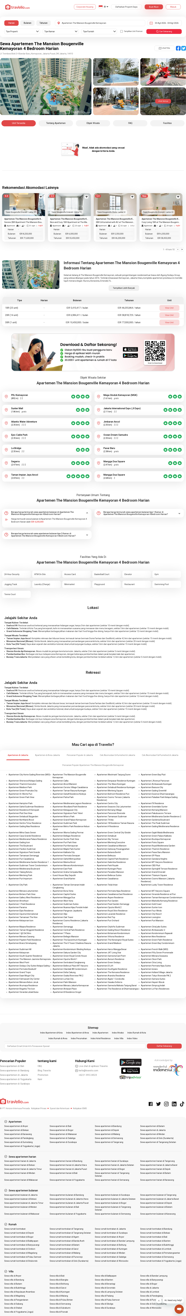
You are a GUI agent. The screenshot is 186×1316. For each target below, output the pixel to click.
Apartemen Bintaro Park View (22, 894)
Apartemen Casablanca (107, 878)
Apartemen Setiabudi (106, 836)
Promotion (43, 1075)
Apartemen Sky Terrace (107, 839)
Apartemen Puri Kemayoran (65, 846)
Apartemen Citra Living (151, 962)
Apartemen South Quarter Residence (25, 956)
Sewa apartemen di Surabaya (15, 1083)
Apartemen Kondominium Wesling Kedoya (72, 949)
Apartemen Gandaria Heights (154, 859)
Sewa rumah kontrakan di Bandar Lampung (114, 1241)
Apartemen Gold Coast (151, 904)
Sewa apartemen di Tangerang (109, 1142)
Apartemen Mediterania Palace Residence (28, 839)
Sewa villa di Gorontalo (105, 1288)
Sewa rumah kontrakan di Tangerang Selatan (70, 1233)
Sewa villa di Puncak (59, 1312)
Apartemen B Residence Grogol (67, 992)
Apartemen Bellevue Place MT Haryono (70, 966)
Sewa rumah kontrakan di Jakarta (110, 1229)
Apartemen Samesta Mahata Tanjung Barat (117, 985)
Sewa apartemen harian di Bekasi (19, 1165)
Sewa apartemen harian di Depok (155, 1169)
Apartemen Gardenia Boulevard (155, 820)
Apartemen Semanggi (63, 927)
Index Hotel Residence (101, 1038)
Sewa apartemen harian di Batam (155, 1173)
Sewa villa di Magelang (14, 1296)
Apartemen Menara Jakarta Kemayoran (71, 985)
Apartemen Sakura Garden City (67, 952)
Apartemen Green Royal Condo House (70, 956)
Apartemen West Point (19, 962)
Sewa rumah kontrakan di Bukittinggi (157, 1245)
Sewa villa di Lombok (149, 1292)
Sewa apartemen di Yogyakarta (15, 1079)
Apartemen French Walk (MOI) (154, 949)
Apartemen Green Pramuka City (23, 790)
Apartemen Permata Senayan (66, 855)
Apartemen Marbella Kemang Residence (159, 901)
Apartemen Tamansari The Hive (23, 917)
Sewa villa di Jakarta (149, 1288)
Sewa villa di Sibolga (104, 1304)
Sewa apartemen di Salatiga (62, 1138)
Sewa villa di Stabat (13, 1308)
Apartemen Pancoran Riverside (111, 813)
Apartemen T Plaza (61, 933)
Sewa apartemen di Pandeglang (18, 1138)
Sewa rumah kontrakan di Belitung (110, 1245)
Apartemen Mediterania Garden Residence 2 (161, 816)
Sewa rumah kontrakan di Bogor (18, 1237)
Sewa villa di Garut (58, 1288)
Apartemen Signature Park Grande (24, 852)
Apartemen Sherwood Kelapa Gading (25, 781)
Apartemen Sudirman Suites (66, 904)
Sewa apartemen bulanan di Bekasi (20, 1199)
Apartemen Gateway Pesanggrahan (113, 849)
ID (105, 6)
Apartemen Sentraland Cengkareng (69, 962)
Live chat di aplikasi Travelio (91, 1066)
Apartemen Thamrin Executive (22, 784)
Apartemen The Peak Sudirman (155, 823)
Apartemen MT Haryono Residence (157, 862)
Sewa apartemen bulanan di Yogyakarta (68, 1214)
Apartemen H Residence (108, 826)
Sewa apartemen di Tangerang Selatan (158, 1142)
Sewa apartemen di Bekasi (16, 1130)
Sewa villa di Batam (13, 1284)
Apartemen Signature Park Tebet (68, 813)
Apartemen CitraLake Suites (154, 927)
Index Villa (118, 1038)
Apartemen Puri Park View (65, 842)
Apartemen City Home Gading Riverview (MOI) (29, 774)
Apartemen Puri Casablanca (21, 859)
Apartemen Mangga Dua (64, 897)
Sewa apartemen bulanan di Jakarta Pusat (69, 1203)
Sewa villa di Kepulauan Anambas (19, 1292)
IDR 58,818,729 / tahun (129, 315)
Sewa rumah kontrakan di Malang (65, 1253)
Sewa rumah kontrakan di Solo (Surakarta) (69, 1261)
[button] (46, 513)
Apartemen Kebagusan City (65, 810)
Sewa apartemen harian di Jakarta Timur (23, 1169)
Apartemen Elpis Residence (21, 911)
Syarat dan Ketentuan (60, 1108)
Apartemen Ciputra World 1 (65, 959)
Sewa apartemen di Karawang (18, 1134)
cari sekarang (164, 31)
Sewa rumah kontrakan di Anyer (109, 1237)
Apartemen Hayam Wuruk (152, 982)
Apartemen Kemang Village (109, 810)
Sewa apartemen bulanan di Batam (156, 1207)
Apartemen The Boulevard (21, 846)
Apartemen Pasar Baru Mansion (155, 852)
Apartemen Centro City (107, 803)
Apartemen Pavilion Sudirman (22, 849)
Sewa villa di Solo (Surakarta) (153, 1304)
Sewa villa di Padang (104, 1296)
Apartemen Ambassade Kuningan (156, 784)
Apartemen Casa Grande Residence (25, 836)
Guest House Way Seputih (64, 875)
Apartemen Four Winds (151, 911)
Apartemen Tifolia (105, 820)
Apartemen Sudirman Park (65, 823)
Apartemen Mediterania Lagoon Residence (72, 803)
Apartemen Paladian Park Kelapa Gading (159, 797)
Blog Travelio (44, 1070)
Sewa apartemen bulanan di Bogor (110, 1203)
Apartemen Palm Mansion (64, 982)
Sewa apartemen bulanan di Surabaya (112, 1195)
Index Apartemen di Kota (51, 1033)
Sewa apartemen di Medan (152, 1134)
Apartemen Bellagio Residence (67, 836)
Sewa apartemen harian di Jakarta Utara (68, 1165)
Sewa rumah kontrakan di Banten (155, 1241)
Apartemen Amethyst (18, 901)
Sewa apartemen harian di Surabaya (111, 1161)
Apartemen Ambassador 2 (153, 930)
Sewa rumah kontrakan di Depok (19, 1233)
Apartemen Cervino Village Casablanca (70, 787)
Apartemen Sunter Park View (66, 839)
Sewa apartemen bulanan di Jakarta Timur (23, 1203)
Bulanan (27, 23)
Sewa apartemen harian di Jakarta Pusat (68, 1169)
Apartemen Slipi (60, 914)
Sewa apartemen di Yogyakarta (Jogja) (22, 1146)
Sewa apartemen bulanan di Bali (64, 1207)
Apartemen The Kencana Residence (113, 972)
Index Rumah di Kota (136, 1033)
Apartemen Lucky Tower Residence (157, 885)
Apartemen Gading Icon (19, 842)
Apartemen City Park (18, 885)
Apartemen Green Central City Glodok (114, 832)
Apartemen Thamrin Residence (155, 849)
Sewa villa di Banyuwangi (151, 1280)
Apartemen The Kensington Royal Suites (115, 940)
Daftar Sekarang (164, 1046)
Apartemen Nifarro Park (63, 816)
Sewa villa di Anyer (12, 1276)
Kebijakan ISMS (80, 1108)
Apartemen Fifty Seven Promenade (157, 952)
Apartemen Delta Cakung (64, 972)
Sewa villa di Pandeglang (151, 1296)
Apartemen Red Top (106, 917)
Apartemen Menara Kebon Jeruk (23, 982)
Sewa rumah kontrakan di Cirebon (19, 1249)
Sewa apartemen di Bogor (61, 1130)
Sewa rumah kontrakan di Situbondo (20, 1261)
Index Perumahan (79, 1038)
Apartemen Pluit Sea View (20, 813)
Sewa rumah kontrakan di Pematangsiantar (160, 1253)
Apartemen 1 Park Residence (22, 904)
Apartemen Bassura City (152, 787)
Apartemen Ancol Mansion (65, 784)
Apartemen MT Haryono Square (155, 891)
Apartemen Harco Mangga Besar (112, 949)
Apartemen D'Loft (105, 966)
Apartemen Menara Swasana (154, 956)
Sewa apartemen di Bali (12, 1066)
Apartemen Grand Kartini (64, 878)
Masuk (173, 7)
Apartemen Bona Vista (63, 891)
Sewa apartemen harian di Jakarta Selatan (114, 1165)
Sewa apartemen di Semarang (109, 1138)
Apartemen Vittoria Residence (110, 936)
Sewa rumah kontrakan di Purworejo (66, 1257)
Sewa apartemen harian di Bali (63, 1173)
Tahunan (43, 23)
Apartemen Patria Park (63, 797)
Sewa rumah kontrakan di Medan (110, 1253)
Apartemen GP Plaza (150, 855)
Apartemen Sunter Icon (151, 907)
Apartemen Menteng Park (20, 875)
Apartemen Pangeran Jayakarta (67, 911)
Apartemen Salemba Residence (111, 862)
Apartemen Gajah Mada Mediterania (157, 832)
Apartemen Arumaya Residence (23, 985)
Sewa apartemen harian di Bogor (110, 1169)
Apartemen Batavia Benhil (109, 852)
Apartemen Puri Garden (107, 901)
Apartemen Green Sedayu (108, 962)
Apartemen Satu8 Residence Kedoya (69, 794)
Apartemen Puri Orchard (108, 920)
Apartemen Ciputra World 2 (109, 907)
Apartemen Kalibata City (64, 852)
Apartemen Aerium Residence (110, 959)
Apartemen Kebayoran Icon (21, 920)
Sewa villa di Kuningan (60, 1292)
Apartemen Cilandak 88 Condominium (70, 969)
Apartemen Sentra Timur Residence (25, 823)
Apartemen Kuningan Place (109, 869)
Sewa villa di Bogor (148, 1284)
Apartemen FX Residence (152, 803)
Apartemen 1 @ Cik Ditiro (20, 933)
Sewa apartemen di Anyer (16, 1126)
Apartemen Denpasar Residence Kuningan (116, 781)
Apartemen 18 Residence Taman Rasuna (115, 823)
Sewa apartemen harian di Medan (19, 1173)
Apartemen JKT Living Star (109, 952)
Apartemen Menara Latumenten (23, 891)
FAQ (40, 1066)
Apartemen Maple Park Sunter (66, 849)
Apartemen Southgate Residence (112, 969)
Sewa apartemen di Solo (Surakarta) (157, 1138)
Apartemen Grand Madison (109, 943)
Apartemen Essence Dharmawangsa (157, 794)
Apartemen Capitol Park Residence (112, 859)
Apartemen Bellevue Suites (109, 875)
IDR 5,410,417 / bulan (77, 307)
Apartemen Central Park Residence (69, 930)
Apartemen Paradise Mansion (110, 872)
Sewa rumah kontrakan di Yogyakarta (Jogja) (160, 1261)
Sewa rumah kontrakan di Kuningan (111, 1249)
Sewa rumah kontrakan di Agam (64, 1237)
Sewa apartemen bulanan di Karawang (158, 1214)
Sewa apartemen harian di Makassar (21, 1180)
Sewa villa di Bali (57, 1276)
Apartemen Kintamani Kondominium (113, 933)
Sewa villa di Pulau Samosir (107, 1300)
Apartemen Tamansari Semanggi (24, 855)
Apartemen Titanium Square (154, 875)
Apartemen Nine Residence (153, 936)
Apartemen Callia (60, 781)
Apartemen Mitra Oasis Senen (22, 832)
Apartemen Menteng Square (110, 790)
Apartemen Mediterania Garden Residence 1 (29, 862)
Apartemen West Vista (63, 901)
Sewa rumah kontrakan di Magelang (20, 1253)
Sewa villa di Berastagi (105, 1284)
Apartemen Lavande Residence (111, 914)
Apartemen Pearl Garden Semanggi (113, 904)
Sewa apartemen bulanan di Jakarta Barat (159, 1199)
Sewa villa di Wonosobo (150, 1308)
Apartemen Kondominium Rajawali (156, 933)
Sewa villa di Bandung (14, 1280)
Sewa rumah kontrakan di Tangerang (66, 1229)
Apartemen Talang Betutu (20, 872)
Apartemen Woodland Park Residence (70, 807)
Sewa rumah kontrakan (15, 1229)
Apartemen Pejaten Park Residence (25, 940)
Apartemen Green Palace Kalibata (156, 836)
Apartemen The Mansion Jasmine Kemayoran (29, 959)
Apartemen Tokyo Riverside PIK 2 (156, 975)
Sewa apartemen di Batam (152, 1126)
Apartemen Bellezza (106, 855)
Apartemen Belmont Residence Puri (113, 794)
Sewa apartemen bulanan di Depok (156, 1203)
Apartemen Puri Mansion (152, 920)
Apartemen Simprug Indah (153, 985)
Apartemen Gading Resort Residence (113, 930)
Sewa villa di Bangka (59, 1280)
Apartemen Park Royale (107, 865)
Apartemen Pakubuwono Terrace (156, 813)
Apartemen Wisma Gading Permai (68, 832)
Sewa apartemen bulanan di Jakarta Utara (69, 1199)
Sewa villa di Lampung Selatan (108, 1292)
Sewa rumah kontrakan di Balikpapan (21, 1241)
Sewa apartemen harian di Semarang (112, 1180)
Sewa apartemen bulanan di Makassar (21, 1214)
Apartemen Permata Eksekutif (22, 969)
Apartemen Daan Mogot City (21, 975)
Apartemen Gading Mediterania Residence (160, 826)
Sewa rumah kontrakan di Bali (153, 1237)
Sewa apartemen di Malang (107, 1134)
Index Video (132, 1038)
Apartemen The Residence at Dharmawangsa (117, 989)
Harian (11, 23)
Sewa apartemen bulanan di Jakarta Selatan (115, 1199)
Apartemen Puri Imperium (20, 878)
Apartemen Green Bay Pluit (153, 774)
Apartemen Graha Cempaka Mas (67, 872)
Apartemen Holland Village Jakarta (156, 972)
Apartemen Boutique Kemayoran (156, 839)
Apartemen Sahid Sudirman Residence (26, 807)
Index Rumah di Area (58, 1038)
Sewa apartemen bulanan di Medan (20, 1207)
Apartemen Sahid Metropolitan (67, 859)
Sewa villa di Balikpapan (105, 1276)
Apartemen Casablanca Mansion (111, 846)
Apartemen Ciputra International (23, 914)
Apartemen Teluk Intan (107, 885)
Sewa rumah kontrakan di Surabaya (111, 1233)
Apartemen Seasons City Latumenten (114, 807)
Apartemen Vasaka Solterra (109, 982)
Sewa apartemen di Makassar (63, 1134)
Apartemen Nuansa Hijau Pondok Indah (70, 907)
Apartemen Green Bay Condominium (157, 943)
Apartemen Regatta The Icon (22, 989)
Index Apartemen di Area (77, 1033)
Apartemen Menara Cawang (21, 936)
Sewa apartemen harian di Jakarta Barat (158, 1165)
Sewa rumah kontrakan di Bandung (156, 1229)
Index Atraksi (118, 1033)
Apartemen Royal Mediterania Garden (158, 846)
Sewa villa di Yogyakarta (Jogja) (18, 1312)
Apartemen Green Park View (21, 797)
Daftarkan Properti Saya (126, 7)
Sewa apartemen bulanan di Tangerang (158, 1195)
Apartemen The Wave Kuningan (111, 784)
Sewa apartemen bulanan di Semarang (113, 1214)
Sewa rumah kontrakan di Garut (64, 1249)
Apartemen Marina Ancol (64, 862)
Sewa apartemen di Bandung (14, 1070)
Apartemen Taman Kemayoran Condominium (161, 897)
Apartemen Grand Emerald (153, 872)
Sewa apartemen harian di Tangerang (157, 1161)
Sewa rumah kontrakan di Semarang (157, 1257)
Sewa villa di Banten (104, 1280)
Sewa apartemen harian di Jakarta (20, 1161)
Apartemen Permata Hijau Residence (113, 891)
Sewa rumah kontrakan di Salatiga (110, 1257)
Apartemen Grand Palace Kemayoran (69, 820)
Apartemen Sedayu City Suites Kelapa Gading (29, 966)
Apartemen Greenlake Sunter (154, 807)
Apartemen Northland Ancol (21, 820)
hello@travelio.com (86, 1070)
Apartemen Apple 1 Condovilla (110, 979)
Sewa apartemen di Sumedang (18, 1142)
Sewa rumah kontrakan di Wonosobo (111, 1261)
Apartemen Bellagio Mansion (66, 936)
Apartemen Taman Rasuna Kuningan (69, 790)
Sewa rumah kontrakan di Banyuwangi (21, 1245)
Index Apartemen (100, 1033)
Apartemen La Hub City (63, 979)
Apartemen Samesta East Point (111, 956)
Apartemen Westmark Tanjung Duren (114, 774)
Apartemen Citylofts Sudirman (111, 927)
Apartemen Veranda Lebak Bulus (23, 992)
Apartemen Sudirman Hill (20, 949)
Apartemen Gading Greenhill (153, 790)
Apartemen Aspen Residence (110, 897)
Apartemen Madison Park (20, 787)
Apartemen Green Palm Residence (156, 940)
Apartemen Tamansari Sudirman (112, 816)
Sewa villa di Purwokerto (151, 1300)
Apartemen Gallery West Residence (24, 897)
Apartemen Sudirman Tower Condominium (28, 865)
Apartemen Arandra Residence (111, 975)
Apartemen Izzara (149, 969)
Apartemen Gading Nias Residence (24, 826)
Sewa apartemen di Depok (107, 1130)
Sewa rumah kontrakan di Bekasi (155, 1233)
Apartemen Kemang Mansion (154, 810)
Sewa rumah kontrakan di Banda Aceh (67, 1241)
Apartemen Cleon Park (151, 959)
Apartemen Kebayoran (19, 952)
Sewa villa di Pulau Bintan (61, 1300)
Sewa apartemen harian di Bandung (66, 1161)
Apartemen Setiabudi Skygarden (23, 816)
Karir (40, 1079)
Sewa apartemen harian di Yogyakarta (67, 1180)
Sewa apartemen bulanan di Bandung (67, 1195)
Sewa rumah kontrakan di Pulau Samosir (22, 1257)
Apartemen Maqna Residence (22, 927)
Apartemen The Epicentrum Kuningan (70, 940)
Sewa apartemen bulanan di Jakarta (20, 1195)
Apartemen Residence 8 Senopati (24, 810)
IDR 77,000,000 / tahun (129, 322)
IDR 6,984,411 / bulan (77, 315)
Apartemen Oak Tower (63, 917)
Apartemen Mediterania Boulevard (24, 869)
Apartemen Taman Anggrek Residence (26, 930)
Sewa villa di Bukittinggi (14, 1288)
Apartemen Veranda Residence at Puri (158, 894)
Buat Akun (154, 7)
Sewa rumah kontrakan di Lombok (155, 1249)
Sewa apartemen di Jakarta (14, 1075)
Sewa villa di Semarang (60, 1304)
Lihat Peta (164, 48)
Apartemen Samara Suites (153, 979)
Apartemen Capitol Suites (64, 894)
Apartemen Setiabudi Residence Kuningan (116, 787)
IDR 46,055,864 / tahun (129, 307)
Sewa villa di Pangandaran (16, 1300)
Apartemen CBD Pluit (150, 865)
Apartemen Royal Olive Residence (112, 911)
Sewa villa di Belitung (59, 1284)
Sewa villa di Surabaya (105, 1308)
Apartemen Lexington (151, 917)
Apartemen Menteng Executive (111, 842)
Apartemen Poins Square (152, 842)
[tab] (46, 513)
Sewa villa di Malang (59, 1296)
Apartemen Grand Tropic (20, 972)
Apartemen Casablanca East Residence (115, 894)
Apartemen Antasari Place (65, 989)
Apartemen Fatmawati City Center (24, 979)
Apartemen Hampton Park (20, 803)
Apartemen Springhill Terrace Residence (159, 869)
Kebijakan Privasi (38, 1108)
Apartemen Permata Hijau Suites (156, 966)
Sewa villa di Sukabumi (60, 1308)
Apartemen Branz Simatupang (22, 943)
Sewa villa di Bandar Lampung (153, 1276)
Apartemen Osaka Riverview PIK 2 (68, 975)
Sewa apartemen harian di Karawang (157, 1180)
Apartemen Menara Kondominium (68, 865)
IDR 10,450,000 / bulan (77, 322)
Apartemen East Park (62, 869)
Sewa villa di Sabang (13, 1304)
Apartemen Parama (18, 907)
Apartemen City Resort (151, 914)
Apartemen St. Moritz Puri (20, 794)
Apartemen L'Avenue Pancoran (155, 781)
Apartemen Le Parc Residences (155, 989)
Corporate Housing (84, 7)
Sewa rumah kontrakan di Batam (65, 1245)
